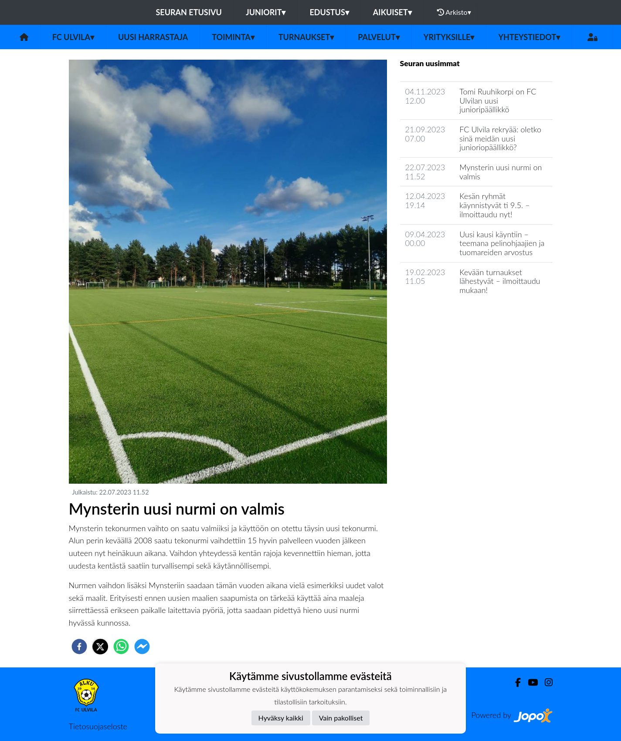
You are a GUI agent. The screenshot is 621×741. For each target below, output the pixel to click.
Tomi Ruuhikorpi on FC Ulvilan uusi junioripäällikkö (497, 100)
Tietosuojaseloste (98, 726)
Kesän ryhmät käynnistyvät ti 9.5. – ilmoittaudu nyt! (494, 205)
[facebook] (79, 646)
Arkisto (454, 12)
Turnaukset (306, 37)
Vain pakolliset (341, 718)
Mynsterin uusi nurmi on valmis (500, 171)
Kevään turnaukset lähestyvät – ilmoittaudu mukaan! (499, 281)
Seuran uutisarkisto (438, 315)
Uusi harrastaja (153, 37)
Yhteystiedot (529, 37)
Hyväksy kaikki (280, 718)
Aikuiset (392, 12)
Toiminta (233, 37)
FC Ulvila (73, 37)
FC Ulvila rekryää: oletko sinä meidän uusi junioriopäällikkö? (500, 138)
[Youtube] (529, 682)
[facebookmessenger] (142, 646)
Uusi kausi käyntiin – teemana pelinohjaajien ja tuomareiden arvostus (501, 243)
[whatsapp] (121, 646)
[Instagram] (545, 682)
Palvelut (379, 37)
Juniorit (266, 12)
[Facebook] (514, 682)
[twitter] (100, 646)
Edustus (329, 12)
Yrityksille (449, 37)
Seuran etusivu (189, 12)
